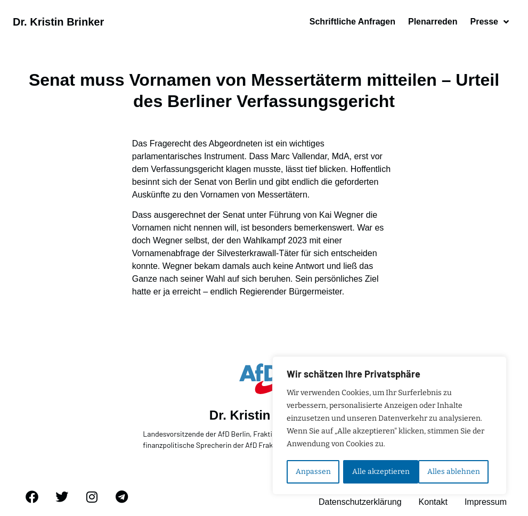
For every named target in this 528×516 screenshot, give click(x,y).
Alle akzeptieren (455, 471)
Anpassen (312, 471)
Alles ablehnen (378, 471)
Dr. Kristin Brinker (58, 22)
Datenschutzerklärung (360, 502)
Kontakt (433, 502)
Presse (489, 21)
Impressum (486, 502)
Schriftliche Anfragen (352, 21)
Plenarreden (432, 21)
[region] (389, 426)
